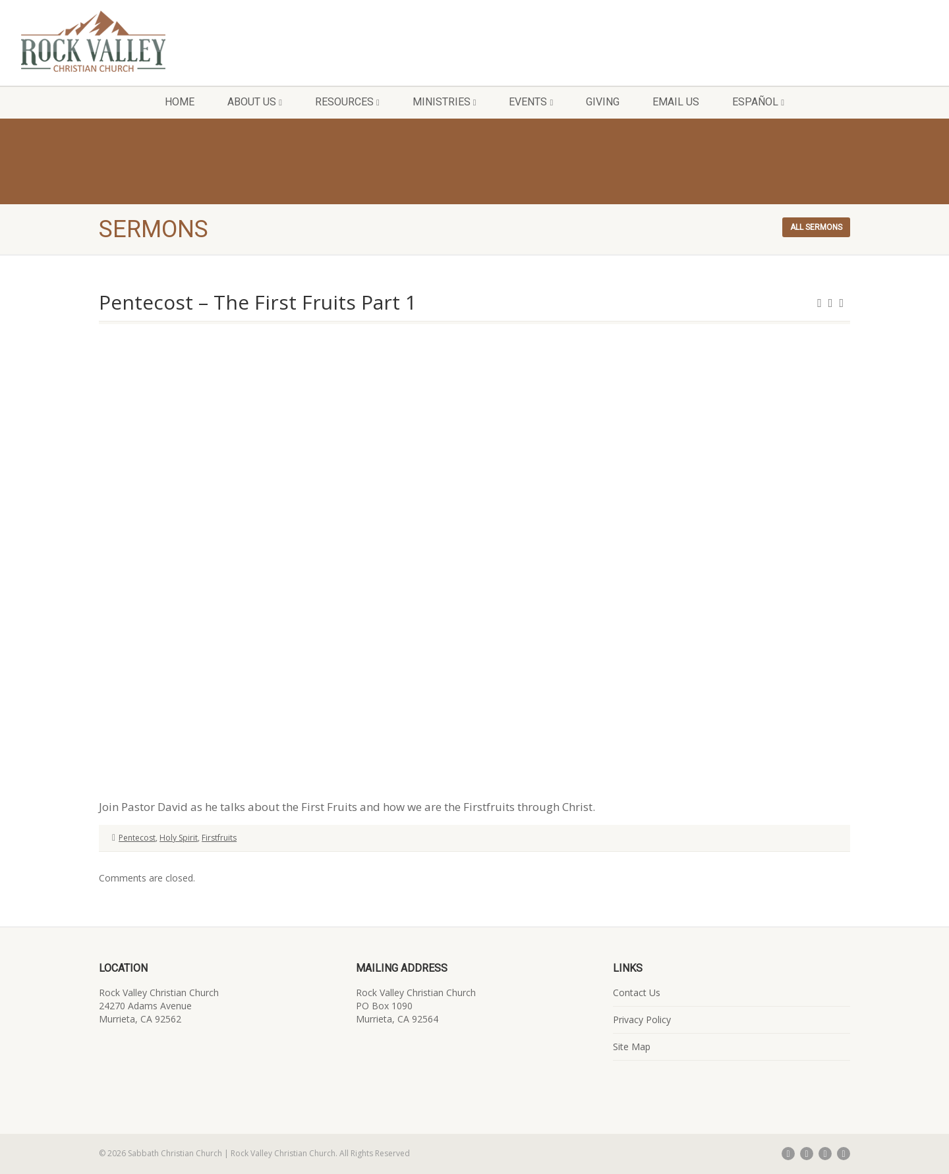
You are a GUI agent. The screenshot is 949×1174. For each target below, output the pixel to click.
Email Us (675, 102)
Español (758, 102)
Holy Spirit (178, 837)
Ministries (444, 102)
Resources (347, 102)
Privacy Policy (642, 1019)
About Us (254, 102)
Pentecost (137, 837)
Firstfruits (219, 837)
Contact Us (636, 992)
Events (531, 102)
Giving (602, 102)
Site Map (631, 1046)
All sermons (816, 227)
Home (179, 102)
